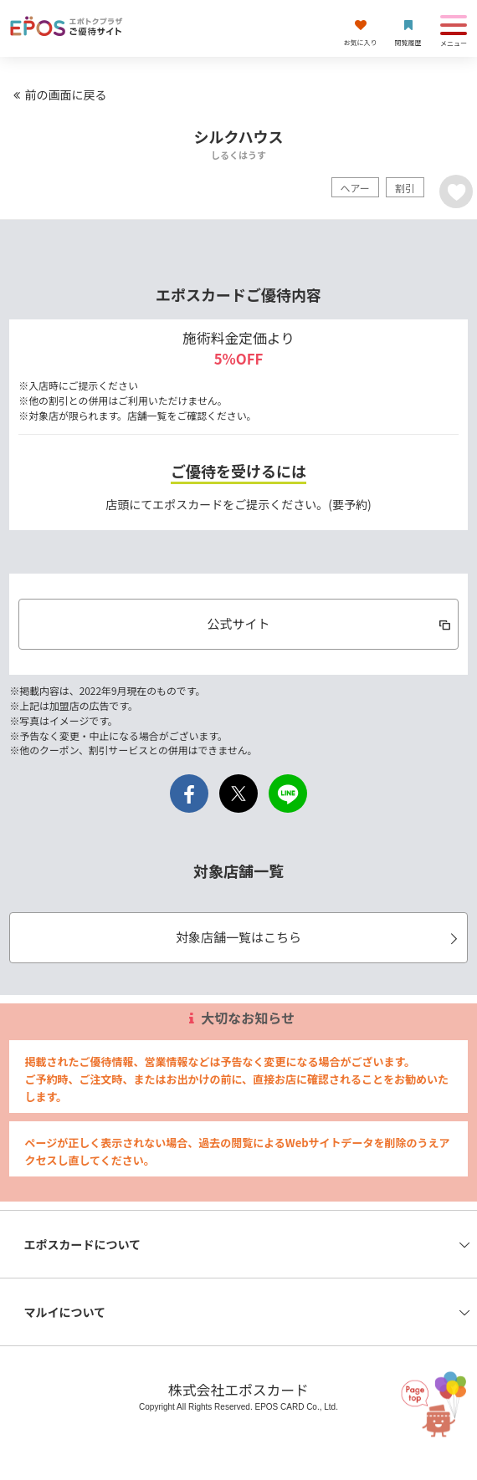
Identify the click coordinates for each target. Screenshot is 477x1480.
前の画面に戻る (57, 94)
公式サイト (330, 623)
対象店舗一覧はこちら (319, 937)
